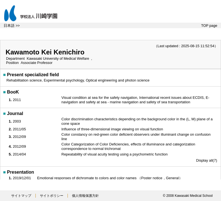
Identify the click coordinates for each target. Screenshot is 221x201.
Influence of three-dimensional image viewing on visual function (112, 129)
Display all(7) (206, 160)
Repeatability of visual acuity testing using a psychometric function (115, 154)
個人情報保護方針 (85, 196)
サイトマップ (21, 196)
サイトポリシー (51, 196)
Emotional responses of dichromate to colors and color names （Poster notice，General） (110, 178)
